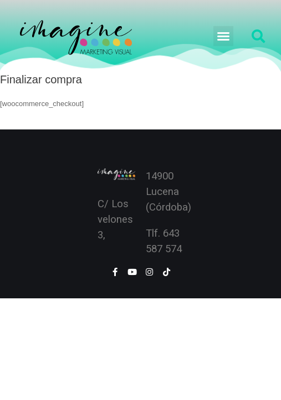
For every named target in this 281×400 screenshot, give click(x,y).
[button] (223, 36)
